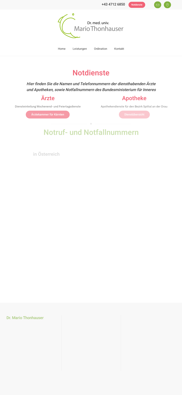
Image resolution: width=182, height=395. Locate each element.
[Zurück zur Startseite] (91, 25)
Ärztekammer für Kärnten (47, 114)
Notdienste (136, 4)
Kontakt (119, 49)
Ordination (100, 49)
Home (62, 49)
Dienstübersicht (134, 114)
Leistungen (80, 49)
